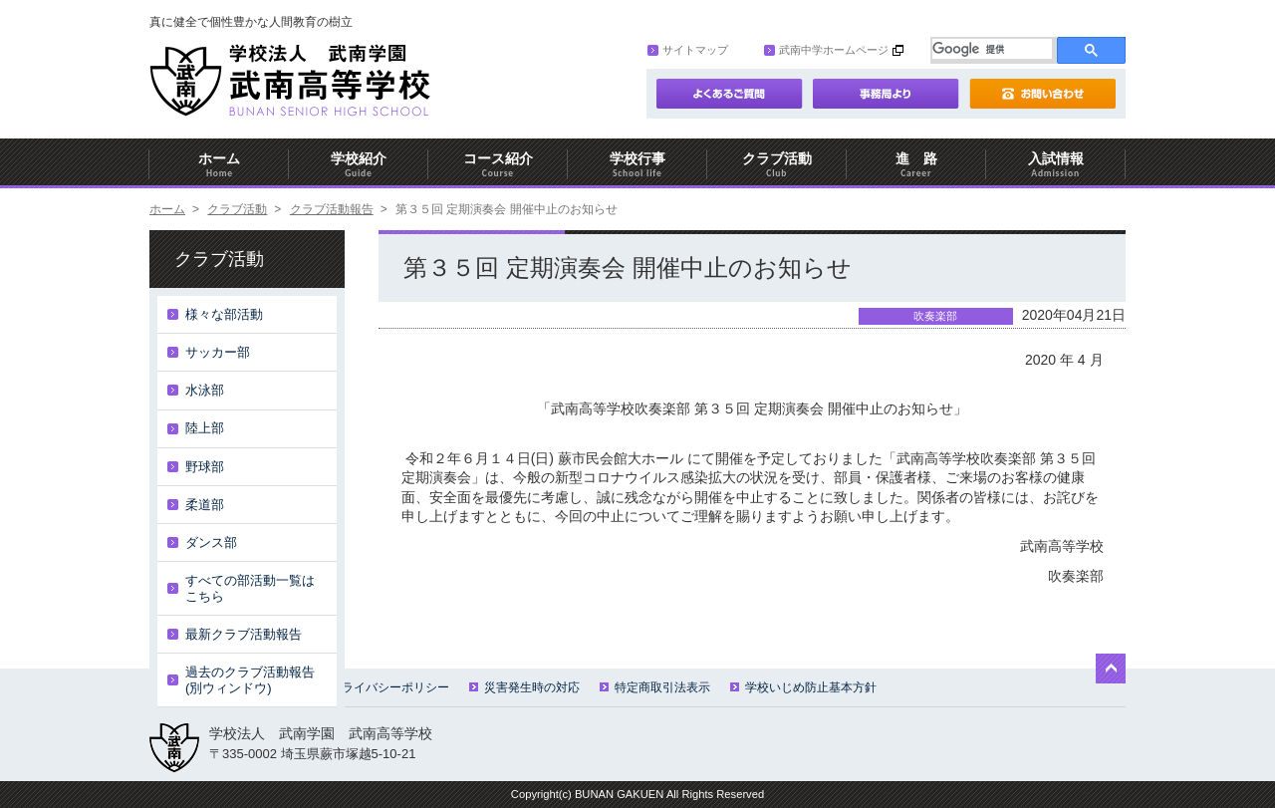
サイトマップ (687, 50)
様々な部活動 (224, 314)
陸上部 (204, 427)
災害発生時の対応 (524, 687)
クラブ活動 (777, 164)
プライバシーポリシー (382, 687)
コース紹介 (498, 164)
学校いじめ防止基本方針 (803, 687)
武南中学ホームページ (826, 50)
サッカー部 (217, 352)
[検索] (992, 49)
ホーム (219, 164)
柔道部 (204, 504)
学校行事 (637, 164)
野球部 (204, 466)
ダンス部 (211, 542)
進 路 (916, 164)
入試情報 (1056, 164)
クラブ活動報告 (332, 209)
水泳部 (204, 390)
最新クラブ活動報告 (243, 634)
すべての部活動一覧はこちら (250, 588)
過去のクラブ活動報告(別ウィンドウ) (250, 680)
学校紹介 (358, 164)
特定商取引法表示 (655, 687)
